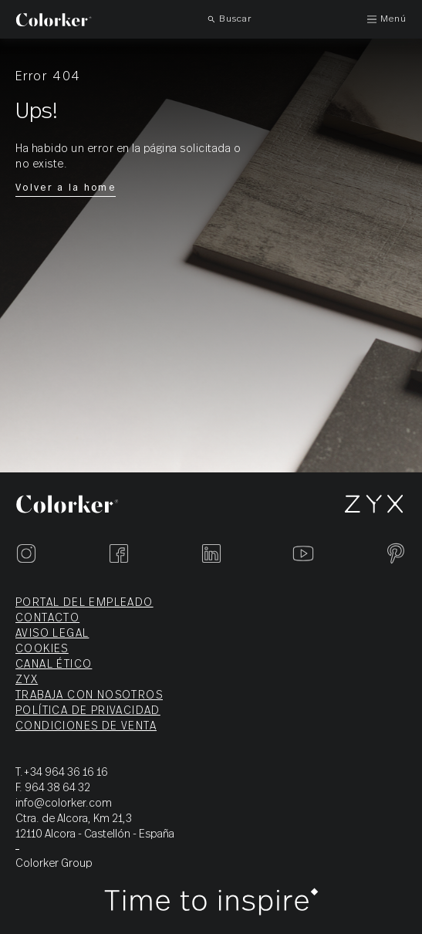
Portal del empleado (84, 602)
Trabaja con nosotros (89, 695)
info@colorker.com (63, 803)
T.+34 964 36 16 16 (61, 772)
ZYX (26, 680)
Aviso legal (52, 633)
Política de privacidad (87, 711)
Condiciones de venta (86, 726)
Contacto (47, 618)
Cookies (42, 649)
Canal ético (53, 664)
